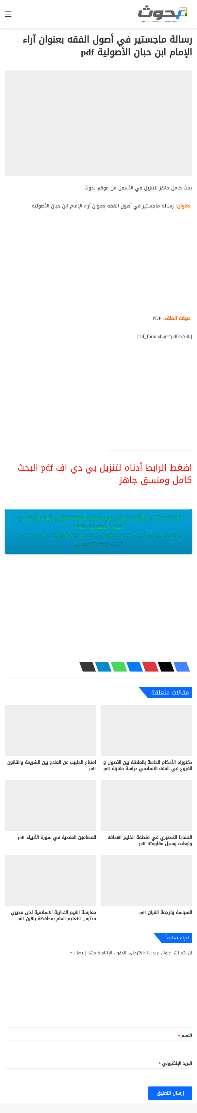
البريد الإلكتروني (175, 1063)
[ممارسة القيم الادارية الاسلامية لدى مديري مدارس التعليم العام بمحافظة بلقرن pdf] (50, 880)
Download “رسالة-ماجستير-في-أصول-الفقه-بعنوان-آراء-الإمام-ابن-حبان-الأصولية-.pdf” (98, 530)
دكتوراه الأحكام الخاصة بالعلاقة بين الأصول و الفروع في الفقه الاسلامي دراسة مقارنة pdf (147, 765)
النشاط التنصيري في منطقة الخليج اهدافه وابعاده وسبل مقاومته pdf (149, 840)
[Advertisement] (98, 265)
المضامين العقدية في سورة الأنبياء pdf (57, 837)
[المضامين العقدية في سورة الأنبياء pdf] (50, 805)
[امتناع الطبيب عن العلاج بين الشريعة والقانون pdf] (50, 730)
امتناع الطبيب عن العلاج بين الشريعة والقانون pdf (51, 765)
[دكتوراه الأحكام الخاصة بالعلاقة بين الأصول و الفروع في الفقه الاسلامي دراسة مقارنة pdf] (146, 730)
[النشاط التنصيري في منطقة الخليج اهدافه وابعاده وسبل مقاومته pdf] (146, 805)
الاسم (185, 1035)
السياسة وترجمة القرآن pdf (166, 912)
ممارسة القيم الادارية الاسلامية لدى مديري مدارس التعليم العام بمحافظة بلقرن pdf (53, 915)
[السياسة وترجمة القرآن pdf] (146, 880)
